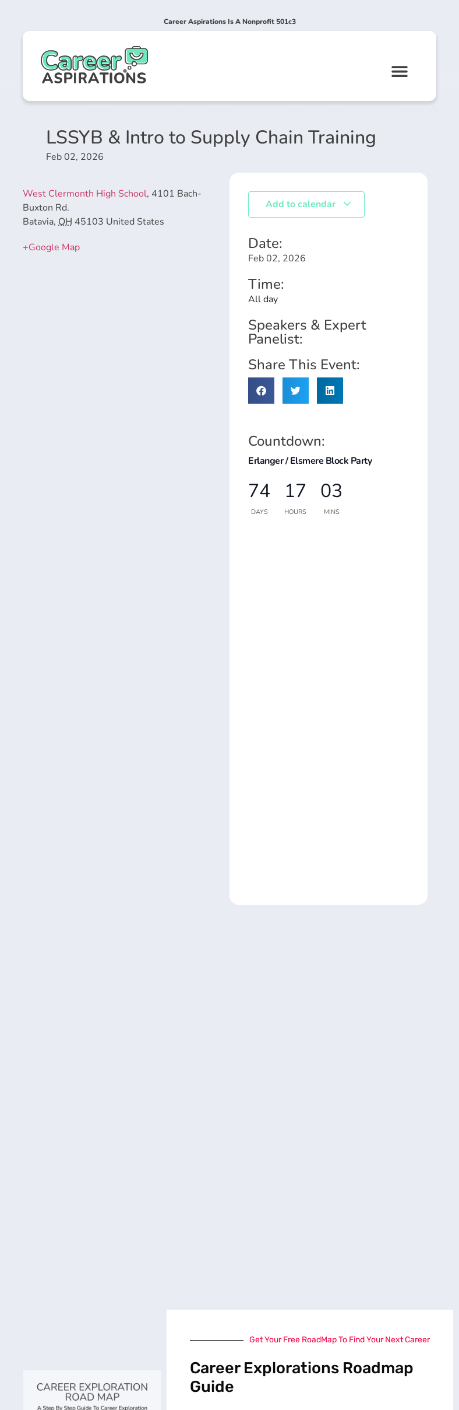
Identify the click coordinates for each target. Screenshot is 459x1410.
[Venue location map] (119, 356)
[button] (400, 71)
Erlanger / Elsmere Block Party (310, 460)
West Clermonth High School (85, 193)
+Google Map (51, 247)
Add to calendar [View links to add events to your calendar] (309, 204)
